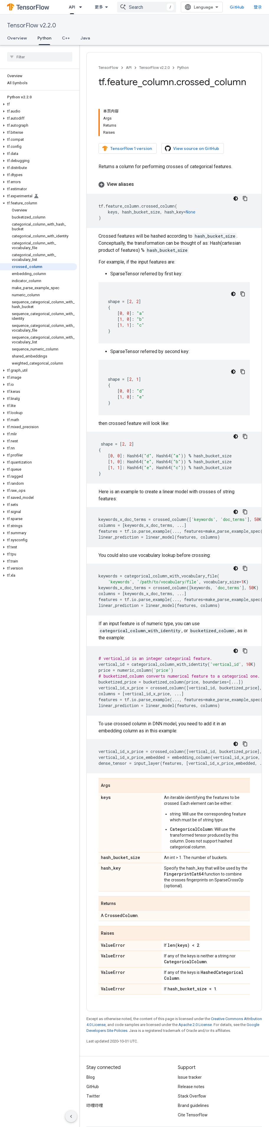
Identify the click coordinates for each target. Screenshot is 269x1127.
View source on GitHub (192, 148)
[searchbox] (39, 57)
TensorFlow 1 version (127, 148)
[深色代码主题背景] (235, 198)
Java (85, 38)
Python (183, 67)
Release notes (191, 1086)
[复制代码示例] (245, 198)
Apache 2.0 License (195, 1024)
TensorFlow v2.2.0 (31, 25)
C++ (66, 38)
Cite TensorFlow (193, 1115)
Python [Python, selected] (44, 38)
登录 (258, 7)
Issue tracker (190, 1077)
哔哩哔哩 (94, 1105)
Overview (17, 38)
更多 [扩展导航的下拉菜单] (99, 7)
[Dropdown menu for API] (82, 7)
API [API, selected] (72, 7)
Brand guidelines (193, 1105)
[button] (38, 104)
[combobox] (146, 7)
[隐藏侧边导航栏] (71, 1116)
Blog (90, 1077)
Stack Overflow (192, 1096)
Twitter (93, 1096)
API (129, 67)
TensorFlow (108, 67)
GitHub (237, 7)
